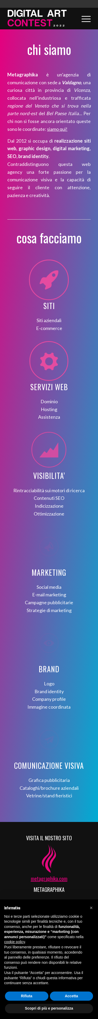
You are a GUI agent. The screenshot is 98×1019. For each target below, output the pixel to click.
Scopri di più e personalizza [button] (49, 1008)
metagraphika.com (49, 878)
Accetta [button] (71, 996)
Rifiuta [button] (26, 996)
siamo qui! (57, 129)
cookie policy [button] (14, 942)
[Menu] (83, 18)
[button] (91, 908)
